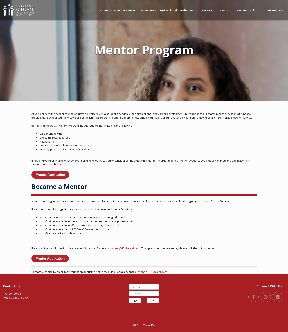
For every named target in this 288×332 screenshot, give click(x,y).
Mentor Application (50, 258)
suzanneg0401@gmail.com (123, 248)
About (105, 10)
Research (209, 10)
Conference (274, 10)
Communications (248, 10)
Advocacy (148, 10)
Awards (226, 10)
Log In (135, 300)
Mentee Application (50, 174)
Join (153, 300)
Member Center (126, 10)
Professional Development (178, 10)
